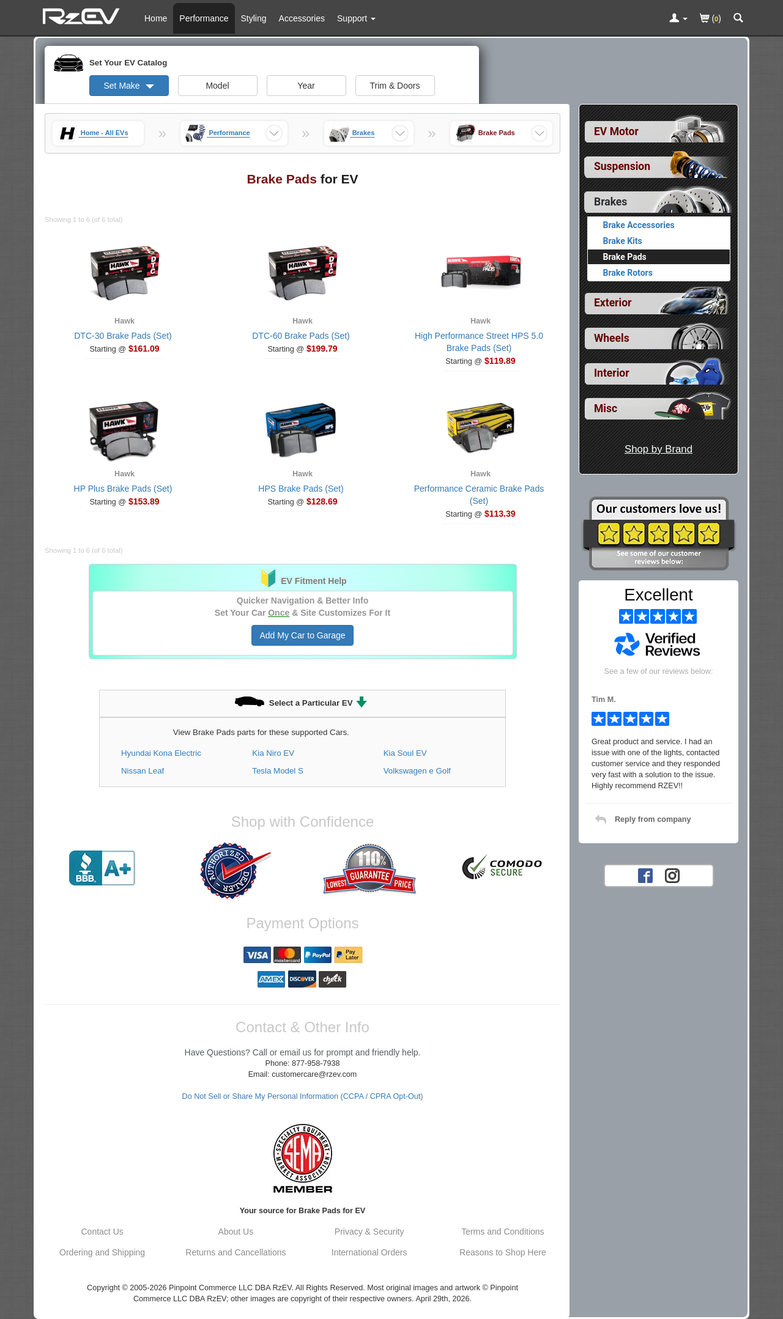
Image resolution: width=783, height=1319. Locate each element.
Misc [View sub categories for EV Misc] (605, 408)
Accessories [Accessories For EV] (302, 18)
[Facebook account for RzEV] (645, 875)
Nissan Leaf (142, 770)
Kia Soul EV (405, 753)
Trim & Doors (395, 86)
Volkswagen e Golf (417, 770)
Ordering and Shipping (102, 1252)
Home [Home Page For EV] (155, 18)
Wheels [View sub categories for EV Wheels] (611, 338)
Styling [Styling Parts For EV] (254, 18)
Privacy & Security (369, 1231)
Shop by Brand (658, 449)
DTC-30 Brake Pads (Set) (123, 336)
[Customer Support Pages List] (356, 18)
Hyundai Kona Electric (161, 753)
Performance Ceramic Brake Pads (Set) (479, 495)
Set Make (128, 86)
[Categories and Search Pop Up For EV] (738, 19)
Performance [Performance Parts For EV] (203, 18)
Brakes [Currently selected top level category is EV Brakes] (610, 202)
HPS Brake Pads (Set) (300, 488)
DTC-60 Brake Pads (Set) (301, 336)
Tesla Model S (277, 770)
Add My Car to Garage (302, 635)
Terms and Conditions (502, 1231)
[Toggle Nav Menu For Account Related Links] (678, 19)
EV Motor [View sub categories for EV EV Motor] (616, 131)
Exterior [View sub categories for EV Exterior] (612, 303)
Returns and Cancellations (235, 1252)
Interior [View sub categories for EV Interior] (611, 373)
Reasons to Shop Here (502, 1252)
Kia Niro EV (273, 753)
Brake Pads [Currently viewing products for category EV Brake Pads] (625, 257)
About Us (236, 1231)
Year (305, 86)
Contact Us (102, 1231)
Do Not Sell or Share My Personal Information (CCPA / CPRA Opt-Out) (302, 1096)
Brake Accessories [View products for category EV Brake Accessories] (639, 225)
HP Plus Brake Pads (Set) (123, 488)
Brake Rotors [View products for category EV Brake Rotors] (628, 273)
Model (217, 86)
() (710, 19)
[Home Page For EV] (83, 15)
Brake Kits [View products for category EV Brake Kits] (622, 241)
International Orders (369, 1252)
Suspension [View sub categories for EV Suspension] (622, 166)
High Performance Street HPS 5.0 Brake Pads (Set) (479, 342)
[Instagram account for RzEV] (672, 875)
